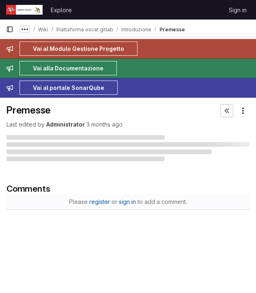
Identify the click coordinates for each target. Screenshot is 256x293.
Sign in (238, 10)
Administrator (65, 124)
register (99, 201)
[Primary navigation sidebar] (9, 29)
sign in (127, 201)
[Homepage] (24, 9)
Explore (61, 10)
